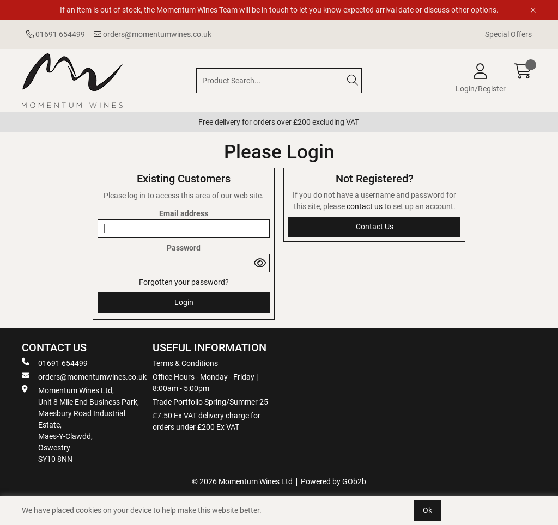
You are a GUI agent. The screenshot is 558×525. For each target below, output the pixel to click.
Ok (427, 510)
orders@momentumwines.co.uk (152, 34)
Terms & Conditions (185, 363)
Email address (183, 213)
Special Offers (508, 34)
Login (183, 302)
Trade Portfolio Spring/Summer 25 (210, 402)
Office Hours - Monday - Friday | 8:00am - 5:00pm (205, 383)
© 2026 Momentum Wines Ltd (242, 481)
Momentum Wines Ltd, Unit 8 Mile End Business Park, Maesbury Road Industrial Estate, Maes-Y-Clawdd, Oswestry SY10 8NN (80, 424)
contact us (365, 206)
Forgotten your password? (184, 282)
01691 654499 (55, 34)
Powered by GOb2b (333, 481)
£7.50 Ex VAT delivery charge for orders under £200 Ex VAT (206, 421)
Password (184, 247)
